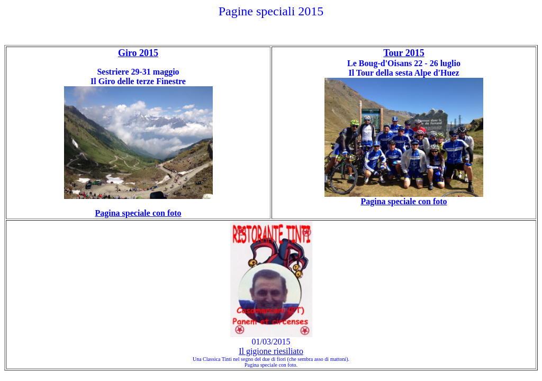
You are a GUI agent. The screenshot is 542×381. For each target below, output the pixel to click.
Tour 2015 (403, 53)
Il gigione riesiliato (271, 351)
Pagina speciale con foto (403, 201)
